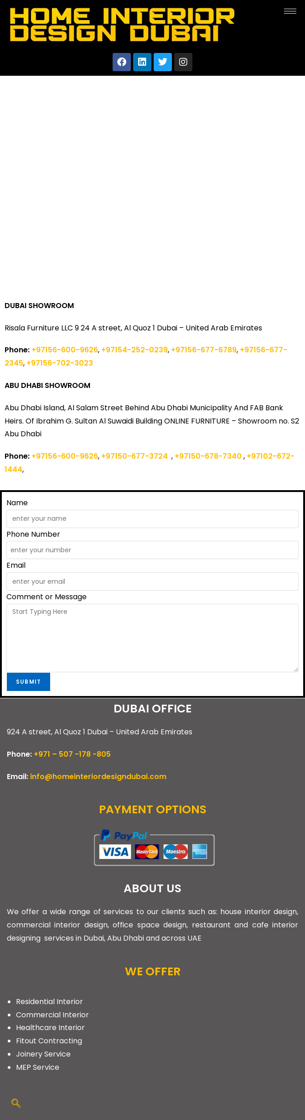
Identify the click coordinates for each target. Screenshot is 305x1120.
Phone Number (33, 534)
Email (16, 565)
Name (17, 502)
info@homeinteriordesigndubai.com (98, 776)
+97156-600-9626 (64, 350)
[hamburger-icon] (290, 11)
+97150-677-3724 (136, 456)
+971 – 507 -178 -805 (72, 754)
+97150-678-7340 (208, 456)
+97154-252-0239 (134, 350)
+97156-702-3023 (59, 363)
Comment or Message (46, 596)
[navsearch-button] (16, 1104)
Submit (28, 682)
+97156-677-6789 (204, 350)
